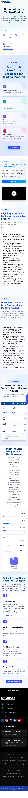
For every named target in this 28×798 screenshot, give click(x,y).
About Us (7, 754)
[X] (11, 720)
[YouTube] (19, 720)
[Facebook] (2, 720)
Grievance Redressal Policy (10, 783)
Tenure (4, 527)
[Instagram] (6, 720)
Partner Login (4, 760)
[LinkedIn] (15, 720)
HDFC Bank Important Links (14, 767)
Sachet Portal (21, 776)
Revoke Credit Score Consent (14, 773)
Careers (21, 754)
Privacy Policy (8, 757)
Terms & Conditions (18, 757)
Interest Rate (6, 520)
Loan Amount (6, 513)
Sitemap (22, 764)
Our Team (14, 754)
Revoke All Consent (19, 780)
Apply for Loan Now (14, 681)
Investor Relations (22, 760)
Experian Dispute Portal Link (14, 770)
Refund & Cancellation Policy (11, 764)
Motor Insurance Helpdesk (9, 776)
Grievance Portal (8, 780)
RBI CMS (22, 783)
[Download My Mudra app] (27, 399)
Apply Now (14, 147)
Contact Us (12, 760)
